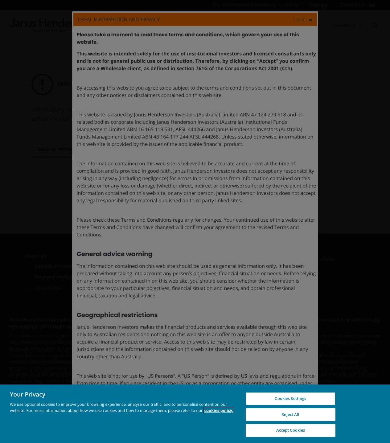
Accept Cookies (290, 430)
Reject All (290, 414)
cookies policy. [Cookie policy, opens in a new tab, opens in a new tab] (218, 410)
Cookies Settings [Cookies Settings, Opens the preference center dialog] (290, 398)
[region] (195, 414)
